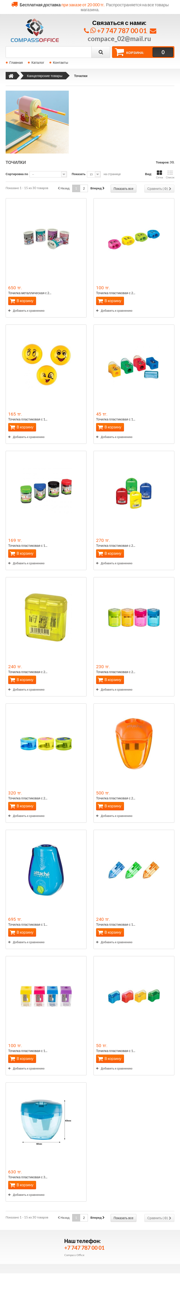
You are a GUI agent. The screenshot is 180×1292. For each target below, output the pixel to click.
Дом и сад (17, 1267)
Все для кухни (20, 1273)
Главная (16, 62)
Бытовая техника (22, 1260)
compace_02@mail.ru (119, 38)
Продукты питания (24, 1246)
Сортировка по (17, 174)
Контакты (60, 62)
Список (170, 174)
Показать (79, 174)
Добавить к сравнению (29, 310)
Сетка (159, 174)
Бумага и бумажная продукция (32, 1253)
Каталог (37, 62)
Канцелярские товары (26, 1240)
